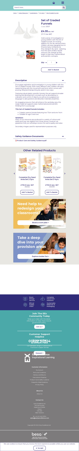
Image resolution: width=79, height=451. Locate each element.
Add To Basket (53, 70)
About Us (39, 394)
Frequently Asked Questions (39, 382)
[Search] (37, 7)
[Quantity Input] (51, 62)
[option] (25, 30)
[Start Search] (64, 7)
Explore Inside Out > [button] (40, 256)
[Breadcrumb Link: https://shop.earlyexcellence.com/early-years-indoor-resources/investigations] (33, 13)
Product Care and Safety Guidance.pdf (30, 141)
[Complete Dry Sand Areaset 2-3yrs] (27, 164)
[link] (24, 45)
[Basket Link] (49, 3)
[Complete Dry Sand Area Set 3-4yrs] (52, 164)
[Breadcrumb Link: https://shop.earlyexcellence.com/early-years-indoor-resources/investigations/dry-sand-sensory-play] (41, 13)
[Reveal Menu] (63, 3)
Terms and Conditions (39, 372)
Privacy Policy (39, 384)
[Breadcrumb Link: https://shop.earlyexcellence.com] (15, 13)
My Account (39, 370)
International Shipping (39, 377)
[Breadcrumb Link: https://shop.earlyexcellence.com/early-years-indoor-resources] (23, 13)
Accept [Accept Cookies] (39, 448)
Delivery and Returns (39, 375)
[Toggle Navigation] (63, 3)
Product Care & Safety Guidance (39, 380)
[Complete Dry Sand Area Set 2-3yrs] (27, 179)
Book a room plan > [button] (40, 223)
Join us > (39, 327)
